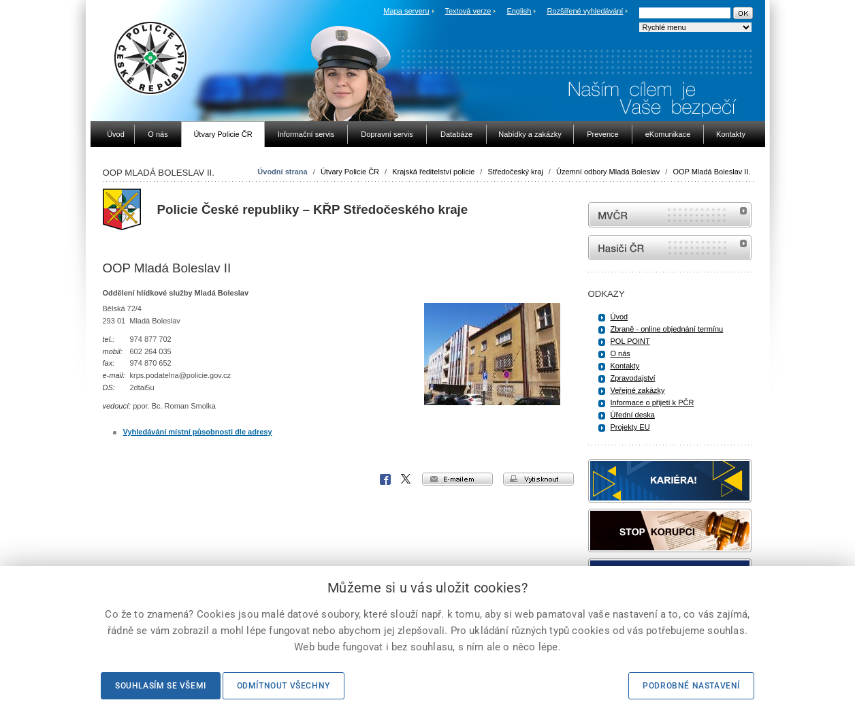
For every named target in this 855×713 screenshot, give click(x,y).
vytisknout (538, 479)
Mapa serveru (406, 11)
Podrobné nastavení (691, 686)
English (518, 11)
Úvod (619, 317)
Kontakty (625, 366)
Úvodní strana (282, 172)
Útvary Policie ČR (350, 172)
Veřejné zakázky (638, 390)
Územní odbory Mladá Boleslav (608, 172)
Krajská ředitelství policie (433, 172)
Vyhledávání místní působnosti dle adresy (197, 432)
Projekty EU (630, 427)
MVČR (670, 214)
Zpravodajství (633, 378)
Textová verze (468, 11)
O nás (620, 353)
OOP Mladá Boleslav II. (711, 172)
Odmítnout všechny (283, 686)
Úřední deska (633, 415)
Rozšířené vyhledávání (585, 11)
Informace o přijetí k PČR (652, 402)
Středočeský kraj (515, 172)
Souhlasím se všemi (160, 686)
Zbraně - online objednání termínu (667, 329)
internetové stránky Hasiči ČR (670, 247)
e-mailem (457, 479)
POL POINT (630, 341)
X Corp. (406, 479)
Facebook (385, 479)
